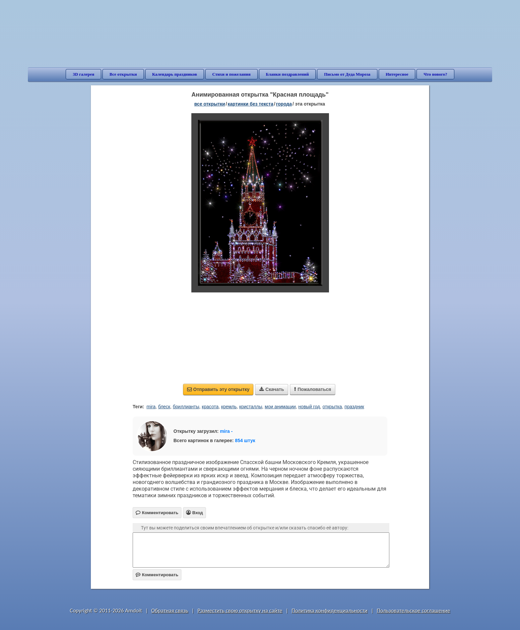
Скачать (271, 389)
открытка (332, 406)
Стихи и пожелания (231, 74)
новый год (309, 406)
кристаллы (250, 406)
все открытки (209, 104)
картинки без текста (251, 104)
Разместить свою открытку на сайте (239, 610)
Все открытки (123, 74)
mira (151, 406)
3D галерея (83, 74)
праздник (354, 406)
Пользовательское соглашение (413, 610)
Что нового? (435, 74)
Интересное (397, 74)
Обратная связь (169, 610)
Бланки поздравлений (287, 74)
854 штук (245, 440)
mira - (226, 431)
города (284, 104)
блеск (164, 406)
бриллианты (186, 406)
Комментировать (157, 574)
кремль (229, 406)
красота (210, 406)
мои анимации (280, 406)
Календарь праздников (174, 74)
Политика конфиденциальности (329, 610)
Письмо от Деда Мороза (347, 74)
